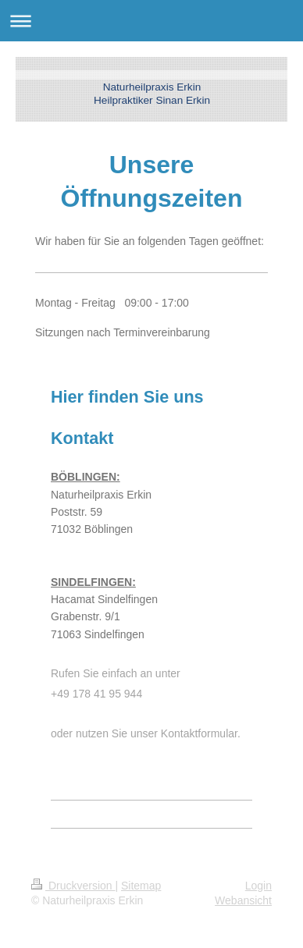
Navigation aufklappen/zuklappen (151, 20)
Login (258, 885)
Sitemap (141, 885)
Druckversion (73, 885)
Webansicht (243, 900)
